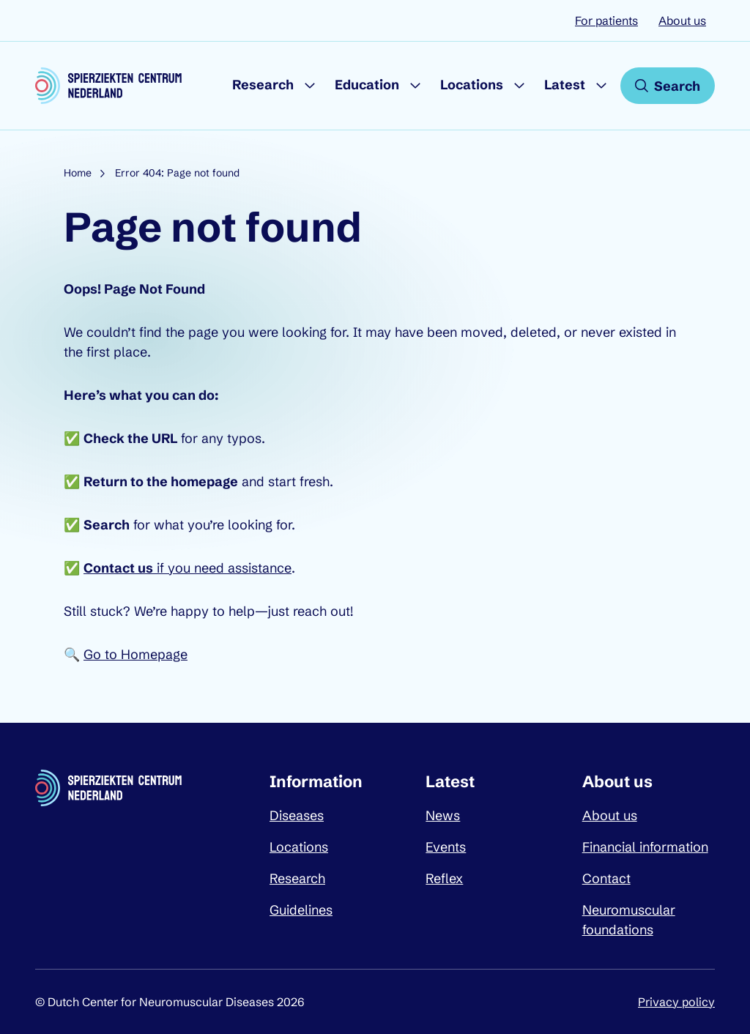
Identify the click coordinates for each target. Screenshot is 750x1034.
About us (682, 20)
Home (78, 172)
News (443, 815)
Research (263, 84)
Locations (471, 84)
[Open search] (667, 85)
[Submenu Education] (415, 85)
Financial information (645, 846)
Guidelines (301, 909)
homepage (204, 481)
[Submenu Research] (310, 85)
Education (367, 84)
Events (446, 846)
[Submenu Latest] (601, 85)
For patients (606, 20)
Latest (564, 84)
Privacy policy (676, 1001)
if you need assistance (187, 567)
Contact (606, 878)
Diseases (297, 815)
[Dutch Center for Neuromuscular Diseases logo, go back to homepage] (108, 85)
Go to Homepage (135, 654)
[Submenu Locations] (519, 85)
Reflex (444, 878)
